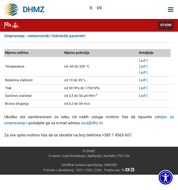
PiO (120, 156)
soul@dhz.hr (92, 123)
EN (99, 8)
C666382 (110, 165)
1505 (88, 170)
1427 (79, 170)
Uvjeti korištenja (73, 156)
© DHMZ (89, 151)
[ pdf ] (143, 61)
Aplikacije (94, 156)
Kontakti (110, 156)
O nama (54, 156)
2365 (98, 170)
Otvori (166, 25)
